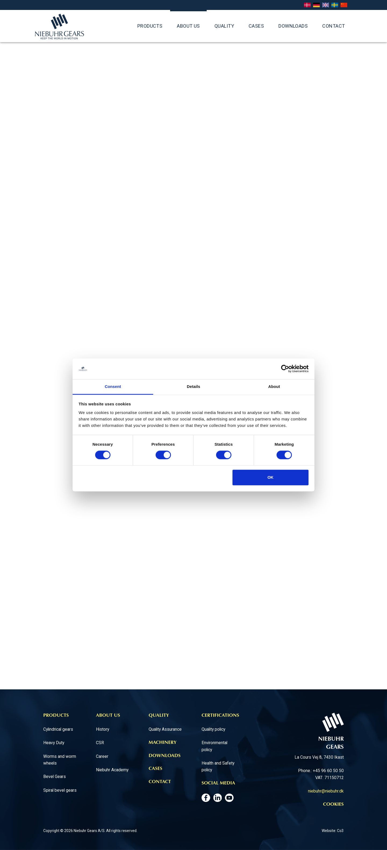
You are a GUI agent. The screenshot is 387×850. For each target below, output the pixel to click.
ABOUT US (188, 26)
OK (270, 477)
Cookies (333, 804)
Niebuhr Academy (112, 769)
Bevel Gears (54, 776)
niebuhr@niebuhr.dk (326, 791)
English (325, 5)
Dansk (307, 5)
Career (102, 756)
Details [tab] (193, 386)
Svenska (334, 5)
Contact (333, 26)
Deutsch (316, 5)
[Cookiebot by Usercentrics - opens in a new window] (285, 369)
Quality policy (213, 729)
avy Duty (56, 742)
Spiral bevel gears (60, 790)
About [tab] (274, 386)
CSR (100, 742)
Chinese (344, 5)
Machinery (163, 742)
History (102, 729)
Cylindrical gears (58, 729)
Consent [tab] (113, 386)
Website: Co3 (333, 831)
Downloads (293, 26)
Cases (256, 26)
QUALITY (224, 26)
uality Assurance (167, 729)
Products (150, 26)
